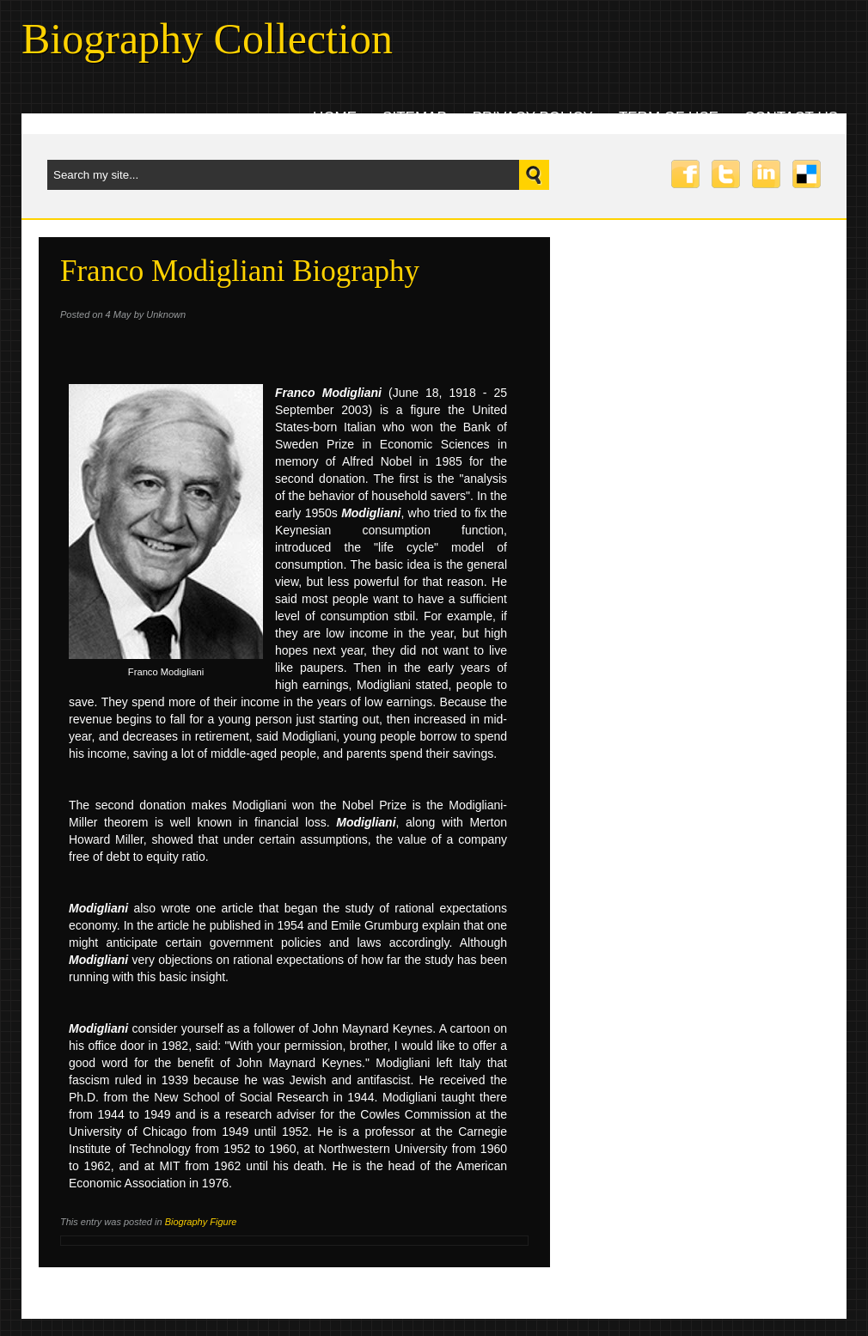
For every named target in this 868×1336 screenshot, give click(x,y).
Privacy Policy (533, 117)
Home (335, 117)
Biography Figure (201, 1222)
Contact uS (791, 117)
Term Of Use (668, 117)
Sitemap (414, 117)
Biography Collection (207, 39)
